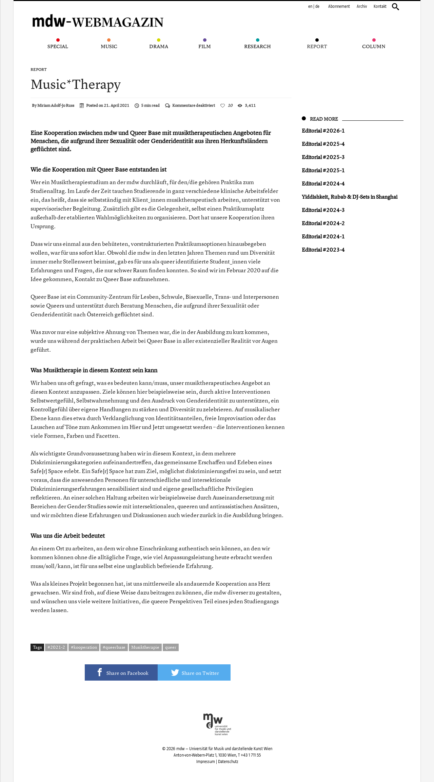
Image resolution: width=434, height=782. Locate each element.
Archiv (362, 6)
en (310, 6)
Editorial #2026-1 (323, 130)
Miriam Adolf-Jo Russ (55, 105)
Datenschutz (228, 761)
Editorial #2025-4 (323, 144)
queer (170, 647)
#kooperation (84, 647)
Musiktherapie (145, 647)
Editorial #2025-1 (323, 170)
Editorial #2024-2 (323, 223)
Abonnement (339, 6)
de (317, 6)
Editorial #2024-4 (323, 183)
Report (39, 69)
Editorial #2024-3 (323, 210)
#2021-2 (56, 647)
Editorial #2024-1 (323, 236)
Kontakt (380, 6)
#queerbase (114, 647)
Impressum (205, 761)
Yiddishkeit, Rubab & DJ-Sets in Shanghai (349, 196)
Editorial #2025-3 (323, 157)
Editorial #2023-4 (323, 249)
